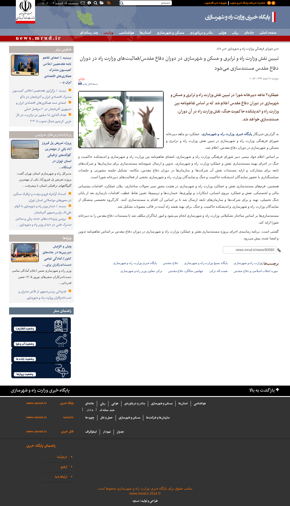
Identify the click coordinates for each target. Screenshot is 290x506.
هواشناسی (126, 33)
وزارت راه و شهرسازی (248, 263)
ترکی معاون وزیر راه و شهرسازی (141, 271)
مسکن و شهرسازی (170, 33)
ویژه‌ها (67, 238)
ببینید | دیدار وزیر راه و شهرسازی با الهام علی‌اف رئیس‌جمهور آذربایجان (42, 209)
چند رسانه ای (89, 33)
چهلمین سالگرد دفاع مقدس (185, 271)
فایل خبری (67, 431)
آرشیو (64, 467)
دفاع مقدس (170, 263)
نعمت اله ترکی (218, 271)
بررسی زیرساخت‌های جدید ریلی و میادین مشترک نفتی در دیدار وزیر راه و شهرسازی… (43, 222)
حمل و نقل (106, 417)
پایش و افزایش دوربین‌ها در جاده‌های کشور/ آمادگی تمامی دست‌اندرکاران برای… (56, 256)
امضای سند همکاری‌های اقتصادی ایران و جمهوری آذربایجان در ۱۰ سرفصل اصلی (43, 106)
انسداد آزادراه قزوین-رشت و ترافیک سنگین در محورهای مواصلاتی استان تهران (42, 197)
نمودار (107, 432)
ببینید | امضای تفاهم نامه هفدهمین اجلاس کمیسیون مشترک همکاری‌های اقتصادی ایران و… (57, 70)
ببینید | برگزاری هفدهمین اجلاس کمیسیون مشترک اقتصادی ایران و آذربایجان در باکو (41, 94)
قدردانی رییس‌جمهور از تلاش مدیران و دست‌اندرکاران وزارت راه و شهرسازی (44, 295)
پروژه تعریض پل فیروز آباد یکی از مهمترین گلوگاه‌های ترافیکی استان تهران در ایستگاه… (56, 155)
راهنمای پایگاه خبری (41, 446)
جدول (120, 432)
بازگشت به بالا (262, 390)
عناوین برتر (63, 49)
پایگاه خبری (67, 403)
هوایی (222, 33)
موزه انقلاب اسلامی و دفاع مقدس (256, 271)
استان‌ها (145, 33)
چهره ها (89, 417)
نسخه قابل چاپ (88, 84)
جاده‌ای (249, 33)
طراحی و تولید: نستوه (145, 501)
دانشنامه (68, 417)
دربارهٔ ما (62, 457)
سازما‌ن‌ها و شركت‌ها (158, 417)
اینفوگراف (91, 432)
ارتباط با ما (61, 477)
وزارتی (108, 33)
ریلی (235, 33)
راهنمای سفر (62, 311)
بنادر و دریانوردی (201, 33)
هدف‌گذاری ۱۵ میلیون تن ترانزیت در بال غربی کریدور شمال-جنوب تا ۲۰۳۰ (43, 118)
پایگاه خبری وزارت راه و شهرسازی (240, 17)
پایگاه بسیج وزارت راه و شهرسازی (206, 263)
